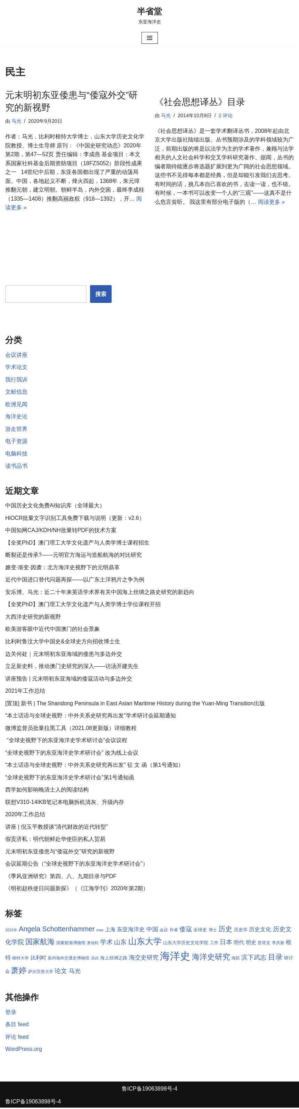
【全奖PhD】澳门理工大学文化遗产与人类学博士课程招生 (77, 543)
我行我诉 (16, 380)
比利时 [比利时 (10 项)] (38, 959)
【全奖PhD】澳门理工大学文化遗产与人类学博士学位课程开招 (83, 605)
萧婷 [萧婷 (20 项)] (18, 972)
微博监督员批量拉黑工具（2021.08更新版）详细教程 (71, 729)
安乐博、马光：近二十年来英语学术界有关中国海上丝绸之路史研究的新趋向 (99, 593)
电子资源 (16, 442)
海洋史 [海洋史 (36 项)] (175, 957)
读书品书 (16, 466)
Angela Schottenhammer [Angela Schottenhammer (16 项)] (57, 930)
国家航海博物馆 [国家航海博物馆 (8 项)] (71, 944)
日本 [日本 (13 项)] (226, 943)
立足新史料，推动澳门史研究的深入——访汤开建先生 (72, 667)
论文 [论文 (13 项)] (61, 972)
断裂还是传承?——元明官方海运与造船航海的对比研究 (73, 555)
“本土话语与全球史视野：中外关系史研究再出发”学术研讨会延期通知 (90, 717)
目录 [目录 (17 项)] (275, 959)
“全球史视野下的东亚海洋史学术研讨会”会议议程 (66, 741)
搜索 (100, 294)
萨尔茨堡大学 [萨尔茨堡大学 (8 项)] (40, 973)
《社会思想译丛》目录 (200, 102)
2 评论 (226, 115)
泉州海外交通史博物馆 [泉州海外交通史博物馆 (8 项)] (68, 959)
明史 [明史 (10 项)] (251, 944)
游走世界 (16, 429)
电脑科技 (16, 454)
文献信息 (16, 392)
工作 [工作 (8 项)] (214, 944)
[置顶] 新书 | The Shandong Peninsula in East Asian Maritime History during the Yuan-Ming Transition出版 (135, 704)
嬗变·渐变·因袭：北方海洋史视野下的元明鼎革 (62, 568)
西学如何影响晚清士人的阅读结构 (47, 791)
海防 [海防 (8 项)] (236, 959)
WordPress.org (23, 1051)
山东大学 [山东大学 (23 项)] (145, 942)
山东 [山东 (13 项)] (120, 943)
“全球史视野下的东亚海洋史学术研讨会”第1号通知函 (70, 778)
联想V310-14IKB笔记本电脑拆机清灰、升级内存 (64, 803)
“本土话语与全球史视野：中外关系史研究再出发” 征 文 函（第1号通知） (94, 766)
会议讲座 (16, 355)
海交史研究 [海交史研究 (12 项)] (144, 959)
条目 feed (17, 1026)
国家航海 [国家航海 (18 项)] (40, 943)
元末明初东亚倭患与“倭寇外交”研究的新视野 (60, 853)
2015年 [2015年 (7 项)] (11, 931)
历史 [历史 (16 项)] (225, 930)
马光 (16, 121)
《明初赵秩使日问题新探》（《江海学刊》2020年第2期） (77, 890)
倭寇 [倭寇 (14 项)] (185, 930)
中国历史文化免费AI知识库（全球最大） (55, 506)
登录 (10, 1013)
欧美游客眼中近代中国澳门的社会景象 (52, 630)
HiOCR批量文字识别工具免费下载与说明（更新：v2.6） (75, 519)
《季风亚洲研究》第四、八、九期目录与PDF (60, 878)
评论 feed (17, 1038)
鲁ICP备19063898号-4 (149, 1090)
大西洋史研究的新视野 (33, 617)
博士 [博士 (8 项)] (213, 931)
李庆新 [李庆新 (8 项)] (278, 944)
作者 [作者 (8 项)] (174, 931)
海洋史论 (16, 417)
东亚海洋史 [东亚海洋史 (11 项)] (131, 931)
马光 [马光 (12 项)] (75, 973)
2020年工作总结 (25, 816)
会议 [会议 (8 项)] (164, 931)
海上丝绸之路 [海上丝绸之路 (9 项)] (113, 959)
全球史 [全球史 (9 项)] (200, 931)
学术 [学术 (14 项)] (106, 943)
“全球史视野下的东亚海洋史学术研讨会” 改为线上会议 (71, 754)
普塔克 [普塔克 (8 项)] (264, 944)
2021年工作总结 (25, 692)
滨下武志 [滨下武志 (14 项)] (254, 959)
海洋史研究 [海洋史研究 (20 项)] (211, 958)
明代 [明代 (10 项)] (239, 944)
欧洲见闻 (16, 405)
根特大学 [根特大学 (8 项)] (20, 959)
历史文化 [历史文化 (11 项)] (260, 931)
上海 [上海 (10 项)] (110, 931)
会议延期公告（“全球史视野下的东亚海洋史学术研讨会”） (76, 865)
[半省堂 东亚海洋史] (149, 15)
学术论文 (16, 367)
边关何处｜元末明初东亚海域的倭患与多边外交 (63, 655)
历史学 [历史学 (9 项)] (241, 931)
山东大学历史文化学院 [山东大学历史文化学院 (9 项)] (185, 944)
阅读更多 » (271, 202)
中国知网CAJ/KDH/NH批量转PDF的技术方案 (60, 531)
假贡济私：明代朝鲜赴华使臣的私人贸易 (55, 840)
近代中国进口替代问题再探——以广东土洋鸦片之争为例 (74, 581)
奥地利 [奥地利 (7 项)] (92, 944)
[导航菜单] (150, 38)
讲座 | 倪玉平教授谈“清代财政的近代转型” (56, 828)
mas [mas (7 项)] (99, 931)
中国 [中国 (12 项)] (152, 930)
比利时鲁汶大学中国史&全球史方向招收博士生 (62, 642)
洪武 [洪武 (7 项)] (95, 960)
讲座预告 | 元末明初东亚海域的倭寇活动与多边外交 (68, 679)
